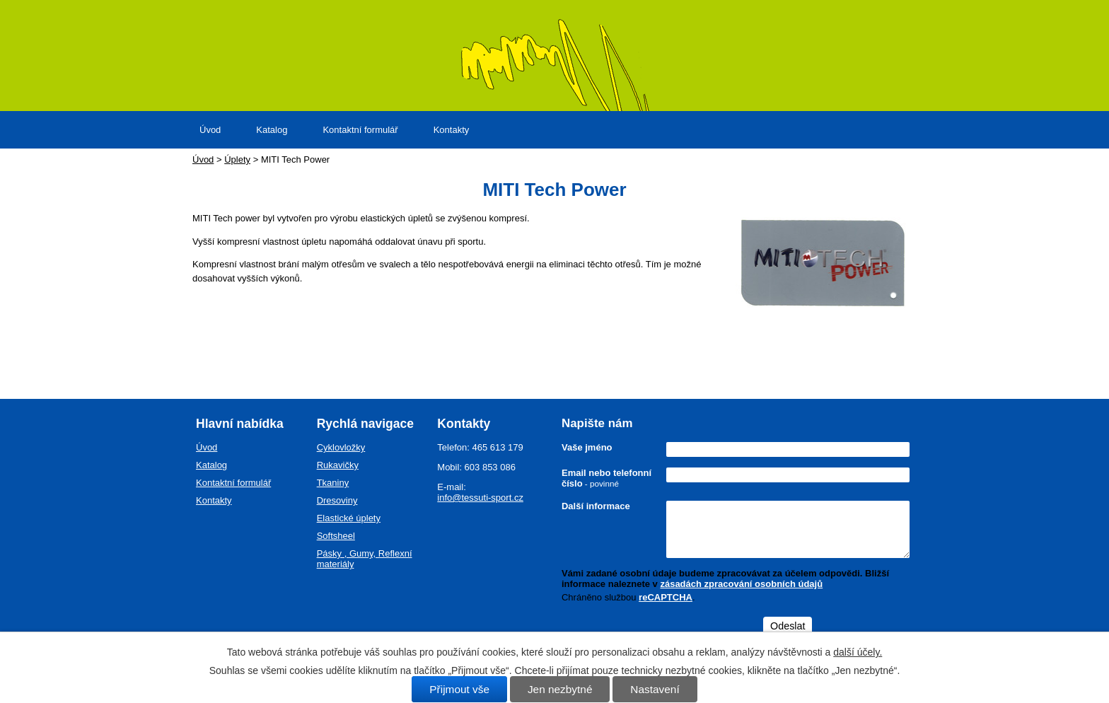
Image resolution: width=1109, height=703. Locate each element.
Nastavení (654, 689)
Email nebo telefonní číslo (606, 478)
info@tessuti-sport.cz (480, 497)
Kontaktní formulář (360, 129)
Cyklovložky (341, 447)
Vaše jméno (587, 447)
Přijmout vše (459, 689)
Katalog (271, 129)
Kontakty (452, 129)
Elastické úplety (349, 518)
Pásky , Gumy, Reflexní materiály (364, 558)
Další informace (596, 506)
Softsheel (336, 535)
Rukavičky (338, 465)
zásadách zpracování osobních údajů (741, 584)
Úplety (237, 159)
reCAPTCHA (665, 597)
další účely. (857, 652)
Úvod (210, 129)
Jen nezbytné (560, 689)
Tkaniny (333, 482)
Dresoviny (337, 500)
